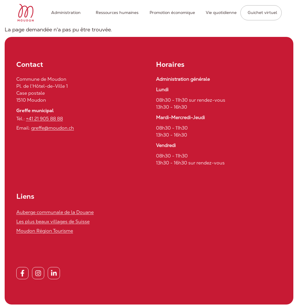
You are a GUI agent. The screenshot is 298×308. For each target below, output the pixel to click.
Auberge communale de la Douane (55, 212)
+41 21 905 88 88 (44, 119)
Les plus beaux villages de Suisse (53, 222)
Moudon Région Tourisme (44, 231)
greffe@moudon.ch (52, 128)
